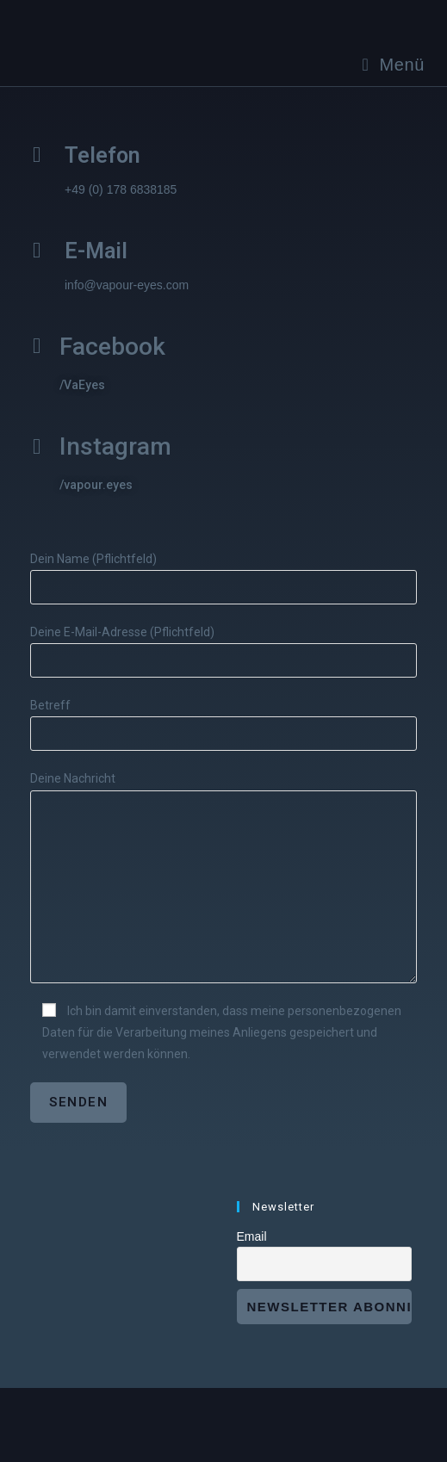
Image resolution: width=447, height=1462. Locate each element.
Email (252, 1236)
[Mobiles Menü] (394, 64)
